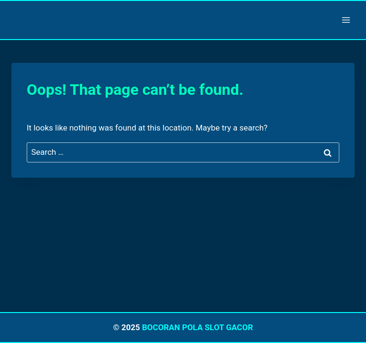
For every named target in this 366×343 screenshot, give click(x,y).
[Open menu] (346, 19)
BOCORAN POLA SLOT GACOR (197, 327)
